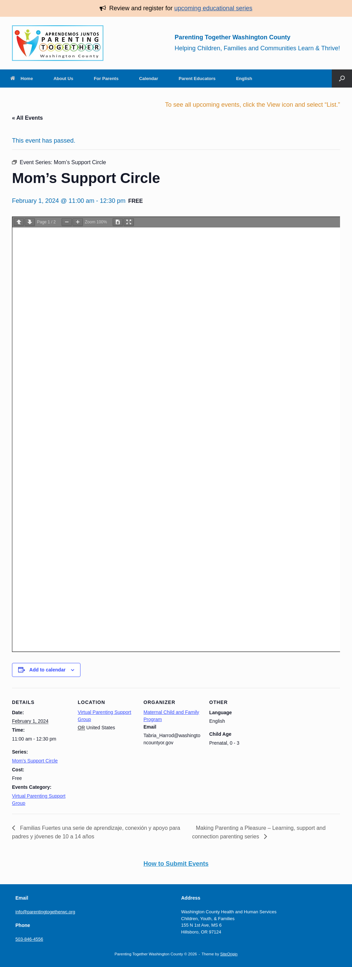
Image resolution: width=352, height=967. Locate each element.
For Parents (106, 78)
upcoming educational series (213, 8)
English (244, 78)
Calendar (148, 78)
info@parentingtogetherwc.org (45, 911)
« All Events (27, 118)
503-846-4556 (29, 939)
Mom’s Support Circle (35, 760)
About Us (63, 78)
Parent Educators (197, 78)
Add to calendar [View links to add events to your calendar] (47, 669)
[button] (342, 78)
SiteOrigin (229, 954)
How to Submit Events (176, 863)
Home (21, 78)
